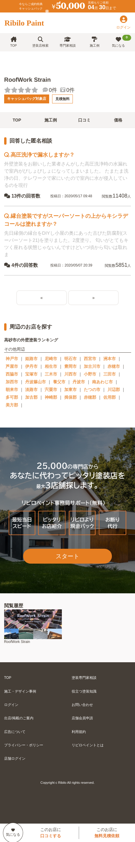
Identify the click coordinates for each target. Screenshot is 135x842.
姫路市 (31, 358)
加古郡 (31, 397)
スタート (67, 556)
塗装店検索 (40, 42)
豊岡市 (70, 366)
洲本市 (109, 358)
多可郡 (12, 397)
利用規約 (79, 732)
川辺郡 (113, 389)
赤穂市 (113, 366)
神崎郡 (51, 397)
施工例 (94, 42)
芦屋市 (12, 366)
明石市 (70, 358)
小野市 (90, 374)
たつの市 (92, 389)
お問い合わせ (82, 705)
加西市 (12, 381)
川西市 (70, 374)
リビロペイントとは (88, 745)
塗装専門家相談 (84, 678)
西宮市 (90, 358)
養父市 (59, 381)
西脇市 (12, 374)
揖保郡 (70, 397)
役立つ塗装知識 (84, 691)
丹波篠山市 (35, 381)
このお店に (50, 832)
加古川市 (92, 366)
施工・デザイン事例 (20, 691)
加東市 (70, 389)
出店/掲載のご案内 (18, 718)
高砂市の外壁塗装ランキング (31, 340)
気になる (121, 41)
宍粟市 (51, 389)
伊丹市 (31, 366)
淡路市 (31, 389)
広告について (14, 732)
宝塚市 (31, 374)
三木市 (51, 374)
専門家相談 (68, 42)
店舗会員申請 (82, 718)
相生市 (51, 366)
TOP (13, 42)
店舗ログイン (14, 758)
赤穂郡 (90, 397)
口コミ (84, 120)
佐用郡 (109, 397)
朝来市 (12, 389)
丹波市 (79, 381)
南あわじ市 (102, 381)
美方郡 (12, 405)
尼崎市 (51, 358)
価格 (118, 120)
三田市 (109, 374)
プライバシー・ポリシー (23, 745)
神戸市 (12, 358)
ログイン (11, 705)
